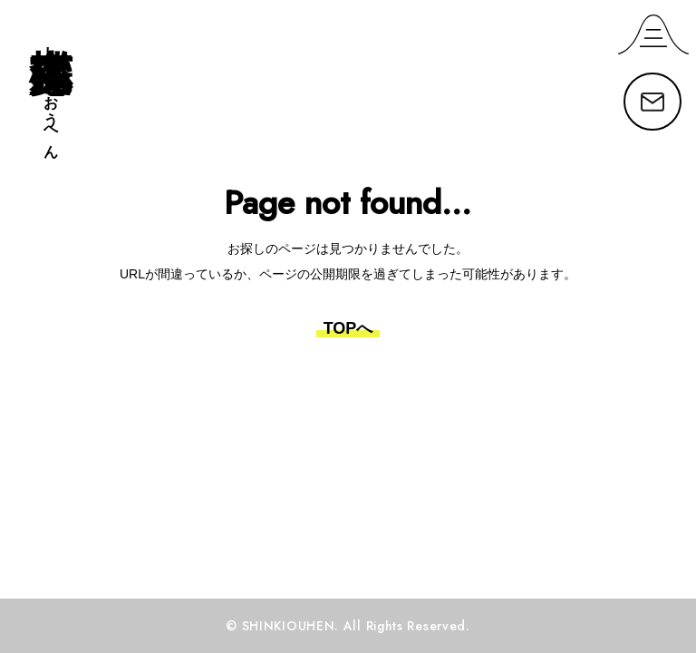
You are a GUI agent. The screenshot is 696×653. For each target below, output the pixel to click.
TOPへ (348, 328)
